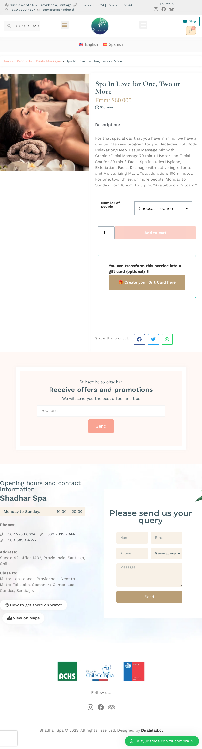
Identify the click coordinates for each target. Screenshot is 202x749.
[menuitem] (88, 44)
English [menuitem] (91, 44)
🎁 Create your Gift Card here (147, 282)
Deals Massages (49, 61)
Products (24, 61)
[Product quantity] (106, 232)
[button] (65, 25)
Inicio (8, 61)
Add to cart (155, 232)
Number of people (110, 204)
